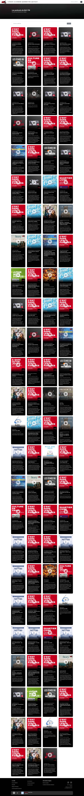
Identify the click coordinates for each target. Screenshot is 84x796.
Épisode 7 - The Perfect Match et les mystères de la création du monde (65, 223)
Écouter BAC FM (14, 782)
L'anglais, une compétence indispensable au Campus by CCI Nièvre (18, 163)
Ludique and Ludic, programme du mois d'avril (65, 252)
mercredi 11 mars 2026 (64, 581)
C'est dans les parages (48, 72)
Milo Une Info (46, 460)
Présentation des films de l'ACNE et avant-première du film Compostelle (33, 582)
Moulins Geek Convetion (64, 132)
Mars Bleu (62, 404)
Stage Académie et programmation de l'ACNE (49, 375)
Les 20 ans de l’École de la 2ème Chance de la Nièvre (65, 74)
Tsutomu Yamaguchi (32, 492)
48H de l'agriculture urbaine (65, 44)
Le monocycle (47, 285)
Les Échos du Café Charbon (17, 72)
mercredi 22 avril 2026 (32, 73)
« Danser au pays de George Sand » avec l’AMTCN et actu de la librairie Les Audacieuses (33, 673)
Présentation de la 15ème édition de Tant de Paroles (33, 434)
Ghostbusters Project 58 (33, 551)
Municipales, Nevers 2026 (17, 460)
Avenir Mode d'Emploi (16, 283)
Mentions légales (46, 782)
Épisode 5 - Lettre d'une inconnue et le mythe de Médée (17, 673)
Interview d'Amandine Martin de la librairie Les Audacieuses (17, 345)
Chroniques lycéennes (48, 220)
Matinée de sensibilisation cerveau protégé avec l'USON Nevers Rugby (34, 522)
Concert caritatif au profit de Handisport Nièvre (17, 193)
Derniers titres (26, 1)
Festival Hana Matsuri (48, 433)
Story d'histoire (15, 250)
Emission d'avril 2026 (32, 192)
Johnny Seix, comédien (32, 221)
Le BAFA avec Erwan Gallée (17, 315)
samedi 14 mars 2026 (64, 521)
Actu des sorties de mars (33, 344)
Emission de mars (47, 404)
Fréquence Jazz (31, 102)
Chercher (69, 23)
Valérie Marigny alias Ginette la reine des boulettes (65, 286)
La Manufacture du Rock (49, 492)
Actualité (34, 1)
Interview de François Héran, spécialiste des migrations (49, 222)
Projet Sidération (31, 462)
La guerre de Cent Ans (16, 251)
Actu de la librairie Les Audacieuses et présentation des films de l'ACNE (33, 286)
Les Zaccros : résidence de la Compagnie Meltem (34, 612)
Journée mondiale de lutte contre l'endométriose (49, 345)
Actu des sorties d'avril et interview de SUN (17, 133)
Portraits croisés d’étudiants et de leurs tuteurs (17, 493)
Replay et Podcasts (15, 786)
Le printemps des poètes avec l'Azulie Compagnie (50, 552)
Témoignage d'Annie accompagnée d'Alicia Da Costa (49, 463)
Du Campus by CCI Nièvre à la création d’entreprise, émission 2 (66, 345)
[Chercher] (75, 2)
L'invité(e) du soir (15, 102)
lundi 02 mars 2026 (47, 732)
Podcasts (10, 1)
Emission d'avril (31, 103)
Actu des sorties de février (49, 764)
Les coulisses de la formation (18, 160)
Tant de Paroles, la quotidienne (34, 220)
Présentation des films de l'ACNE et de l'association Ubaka (49, 74)
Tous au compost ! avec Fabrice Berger (33, 133)
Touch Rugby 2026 (63, 462)
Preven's (61, 402)
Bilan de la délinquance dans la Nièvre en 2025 (17, 765)
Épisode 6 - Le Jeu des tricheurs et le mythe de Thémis (64, 435)
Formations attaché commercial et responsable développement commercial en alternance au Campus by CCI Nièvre (49, 253)
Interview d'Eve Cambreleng (49, 521)
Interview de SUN (47, 162)
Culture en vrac (31, 72)
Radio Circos (46, 283)
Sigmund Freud (63, 671)
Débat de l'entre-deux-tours (17, 462)
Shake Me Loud (15, 131)
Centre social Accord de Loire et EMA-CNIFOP (18, 286)
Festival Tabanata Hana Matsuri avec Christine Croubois (64, 163)
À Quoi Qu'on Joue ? (16, 373)
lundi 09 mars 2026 (63, 608)
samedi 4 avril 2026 (63, 192)
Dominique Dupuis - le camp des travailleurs (33, 643)
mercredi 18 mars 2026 (16, 521)
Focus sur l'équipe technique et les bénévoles (49, 316)
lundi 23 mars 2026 (16, 430)
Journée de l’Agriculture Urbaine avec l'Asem (33, 705)
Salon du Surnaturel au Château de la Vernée (32, 735)
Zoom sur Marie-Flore (48, 704)
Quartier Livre (62, 520)
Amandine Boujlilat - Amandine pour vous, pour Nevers (17, 612)
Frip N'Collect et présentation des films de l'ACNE (34, 163)
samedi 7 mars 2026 (48, 642)
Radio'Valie (14, 429)
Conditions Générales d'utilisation (48, 784)
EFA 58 (29, 374)
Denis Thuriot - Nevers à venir (18, 551)
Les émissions (18, 1)
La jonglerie (46, 581)
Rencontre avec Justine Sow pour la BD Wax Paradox (33, 765)
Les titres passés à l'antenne (17, 788)
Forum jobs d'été (31, 315)
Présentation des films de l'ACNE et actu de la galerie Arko (65, 705)
